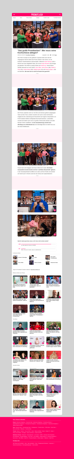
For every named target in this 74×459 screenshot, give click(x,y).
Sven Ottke (38, 67)
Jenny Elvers (45, 67)
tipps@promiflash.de (35, 269)
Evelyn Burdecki (45, 63)
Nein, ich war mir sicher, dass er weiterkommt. (31, 249)
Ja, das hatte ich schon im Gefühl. (28, 245)
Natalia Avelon (37, 69)
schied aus (43, 65)
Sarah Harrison (48, 61)
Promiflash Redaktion (30, 55)
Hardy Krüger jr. (50, 69)
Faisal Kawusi (27, 69)
